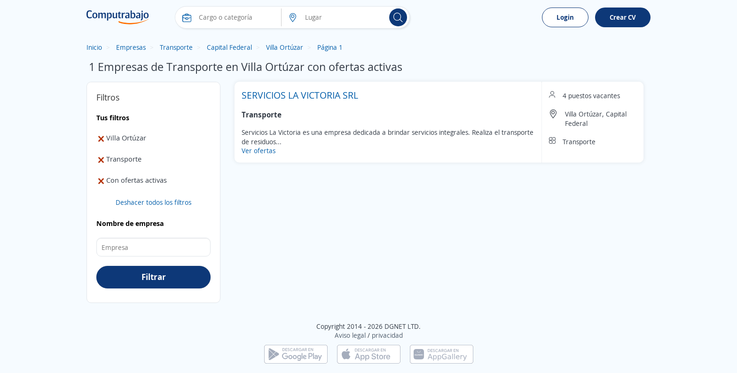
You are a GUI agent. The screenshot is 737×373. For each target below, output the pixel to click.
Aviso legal (350, 335)
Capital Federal (229, 47)
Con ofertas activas (131, 180)
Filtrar (153, 276)
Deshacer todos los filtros (153, 202)
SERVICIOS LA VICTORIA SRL (300, 95)
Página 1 (330, 47)
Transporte (176, 47)
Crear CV (623, 17)
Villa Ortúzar (284, 47)
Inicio (94, 47)
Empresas (131, 47)
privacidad (387, 335)
